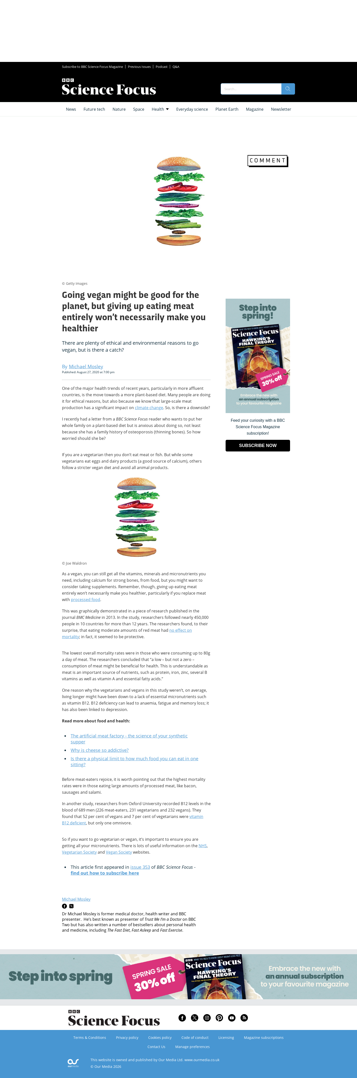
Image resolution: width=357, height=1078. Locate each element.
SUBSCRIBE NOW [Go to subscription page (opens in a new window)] (258, 445)
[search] (288, 89)
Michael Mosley (76, 899)
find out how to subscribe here (105, 873)
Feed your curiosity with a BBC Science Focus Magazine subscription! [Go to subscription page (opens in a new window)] (258, 426)
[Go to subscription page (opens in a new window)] (258, 412)
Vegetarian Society (79, 852)
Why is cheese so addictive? (100, 750)
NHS (203, 845)
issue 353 (140, 867)
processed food (85, 599)
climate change (149, 407)
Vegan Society (119, 852)
